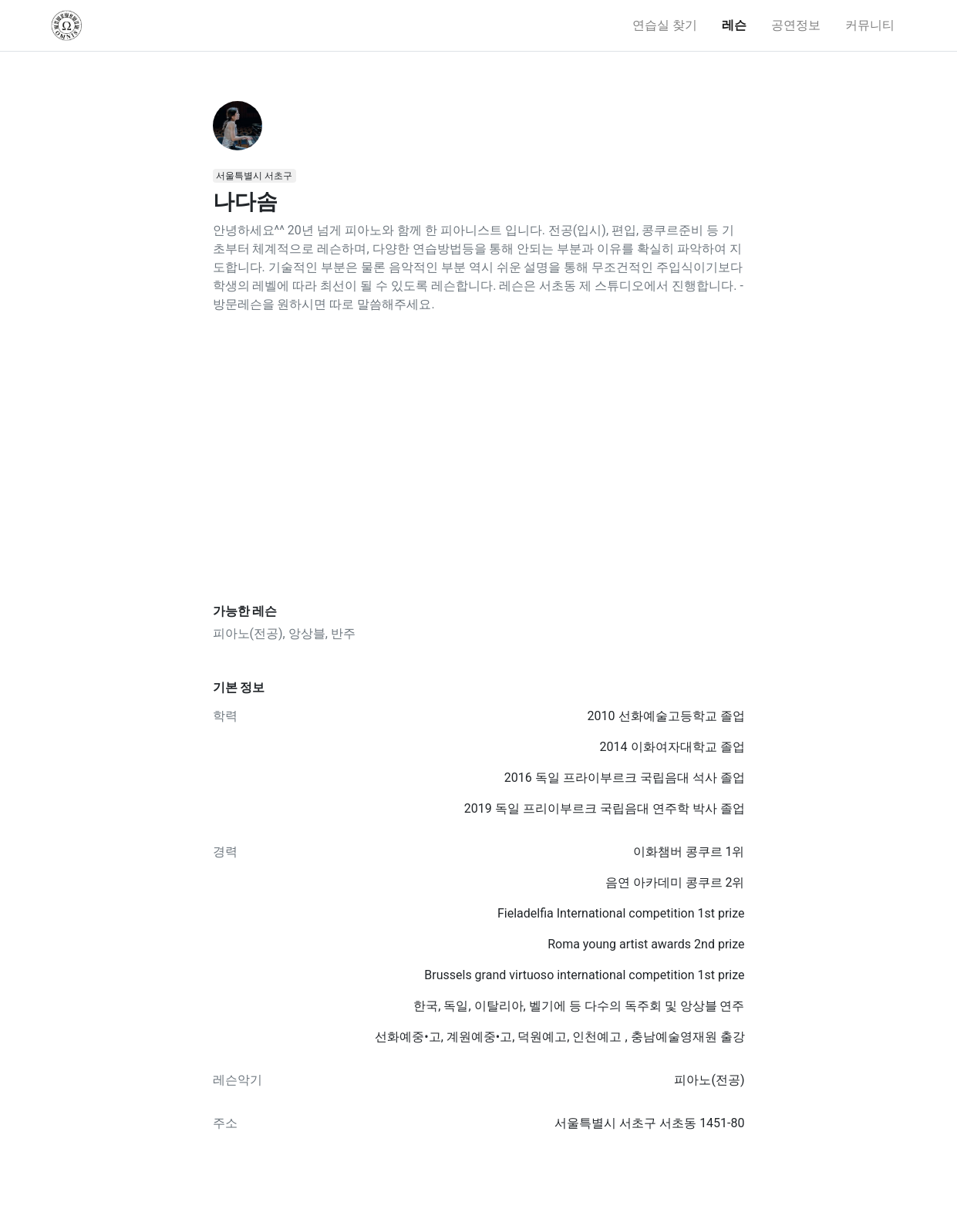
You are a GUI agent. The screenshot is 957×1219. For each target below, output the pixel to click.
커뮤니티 (870, 25)
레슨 (734, 25)
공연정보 (796, 25)
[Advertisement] (479, 459)
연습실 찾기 (664, 25)
